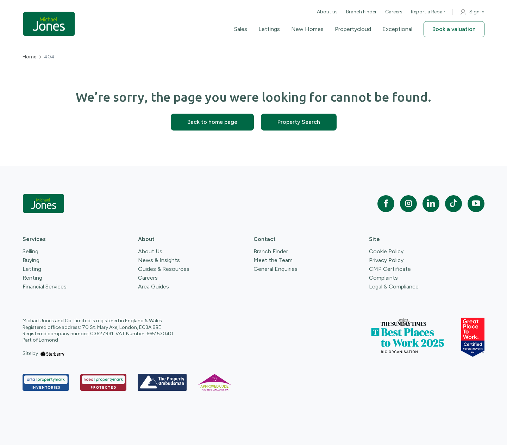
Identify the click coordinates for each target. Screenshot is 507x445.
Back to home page (212, 122)
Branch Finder (361, 12)
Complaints (383, 277)
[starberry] (52, 353)
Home (29, 57)
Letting (32, 269)
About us (327, 12)
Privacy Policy (386, 260)
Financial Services (45, 286)
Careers (393, 12)
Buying (31, 260)
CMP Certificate (390, 269)
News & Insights (159, 260)
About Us (150, 251)
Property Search (298, 122)
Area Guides (153, 286)
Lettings (269, 29)
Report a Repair (428, 12)
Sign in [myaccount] (471, 11)
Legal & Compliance (394, 286)
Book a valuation (454, 29)
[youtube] (476, 203)
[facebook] (385, 203)
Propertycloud (353, 29)
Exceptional (397, 29)
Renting (32, 277)
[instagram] (408, 203)
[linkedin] (431, 203)
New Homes (307, 29)
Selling (30, 251)
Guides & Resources (163, 269)
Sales (240, 29)
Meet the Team (273, 260)
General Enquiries (276, 269)
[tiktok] (453, 203)
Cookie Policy (386, 251)
